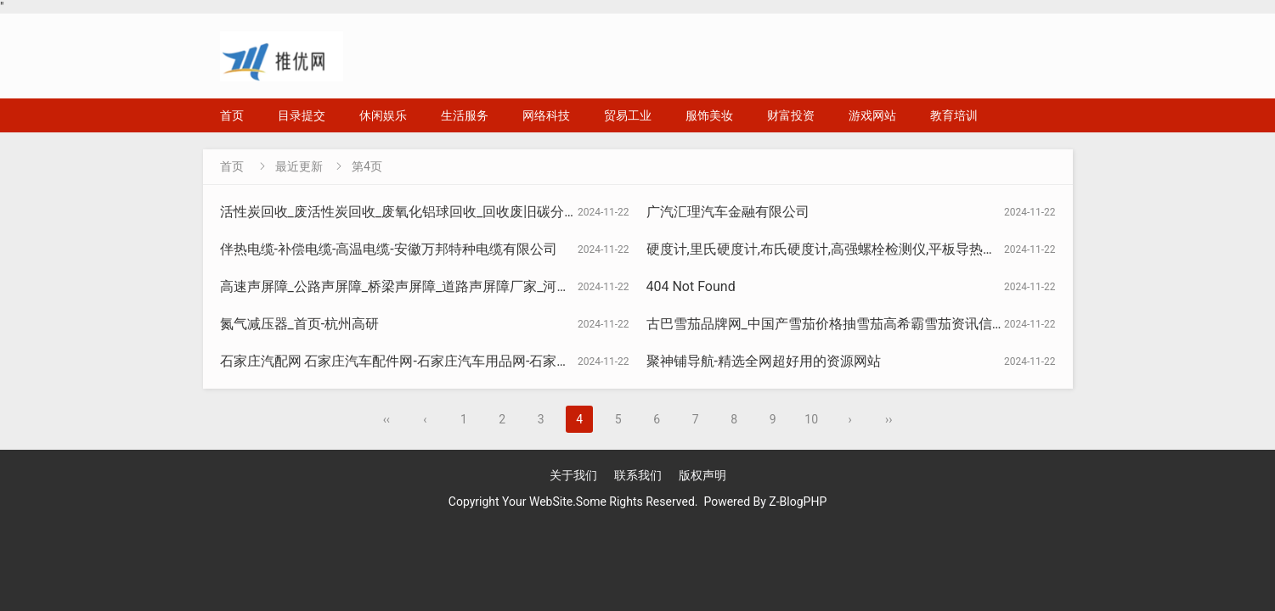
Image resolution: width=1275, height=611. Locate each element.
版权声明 (702, 475)
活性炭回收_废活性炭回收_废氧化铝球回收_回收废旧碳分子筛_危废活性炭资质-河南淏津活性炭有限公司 (533, 212)
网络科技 (546, 115)
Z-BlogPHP (797, 501)
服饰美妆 (709, 115)
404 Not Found (691, 286)
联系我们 (638, 475)
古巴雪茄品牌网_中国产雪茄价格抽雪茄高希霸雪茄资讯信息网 (832, 324)
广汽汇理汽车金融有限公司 (728, 212)
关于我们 (573, 475)
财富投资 (791, 115)
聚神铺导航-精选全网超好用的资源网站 (763, 361)
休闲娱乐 (383, 115)
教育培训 (954, 115)
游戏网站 (872, 115)
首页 (232, 115)
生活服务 (464, 115)
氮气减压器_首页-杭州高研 (300, 324)
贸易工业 (628, 115)
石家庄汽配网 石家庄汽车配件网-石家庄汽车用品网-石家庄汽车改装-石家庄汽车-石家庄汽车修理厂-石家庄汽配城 (557, 361)
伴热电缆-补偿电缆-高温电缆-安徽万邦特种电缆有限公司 (388, 249)
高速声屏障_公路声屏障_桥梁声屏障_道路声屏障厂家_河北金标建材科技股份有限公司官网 (490, 286)
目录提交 (301, 115)
